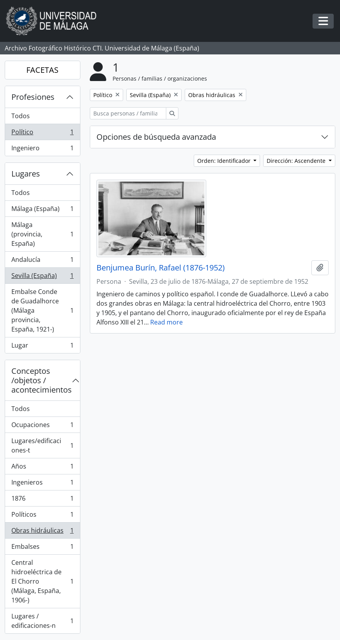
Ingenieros (42, 484)
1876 (42, 500)
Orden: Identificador (224, 160)
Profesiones (33, 97)
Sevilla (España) (42, 277)
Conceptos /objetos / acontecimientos (41, 380)
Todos (20, 116)
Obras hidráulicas (42, 532)
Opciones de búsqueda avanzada (156, 137)
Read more (166, 322)
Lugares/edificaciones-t (42, 445)
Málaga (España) (42, 210)
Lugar (42, 347)
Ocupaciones (42, 426)
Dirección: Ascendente (297, 160)
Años (42, 468)
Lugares (25, 173)
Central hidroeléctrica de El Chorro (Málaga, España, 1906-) (42, 581)
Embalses (42, 548)
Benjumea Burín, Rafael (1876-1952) (160, 267)
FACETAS (42, 70)
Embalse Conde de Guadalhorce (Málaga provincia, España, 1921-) (42, 310)
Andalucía (42, 261)
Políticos (42, 516)
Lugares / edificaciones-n (42, 621)
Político (42, 133)
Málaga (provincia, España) (42, 234)
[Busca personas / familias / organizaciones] (128, 113)
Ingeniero (42, 149)
